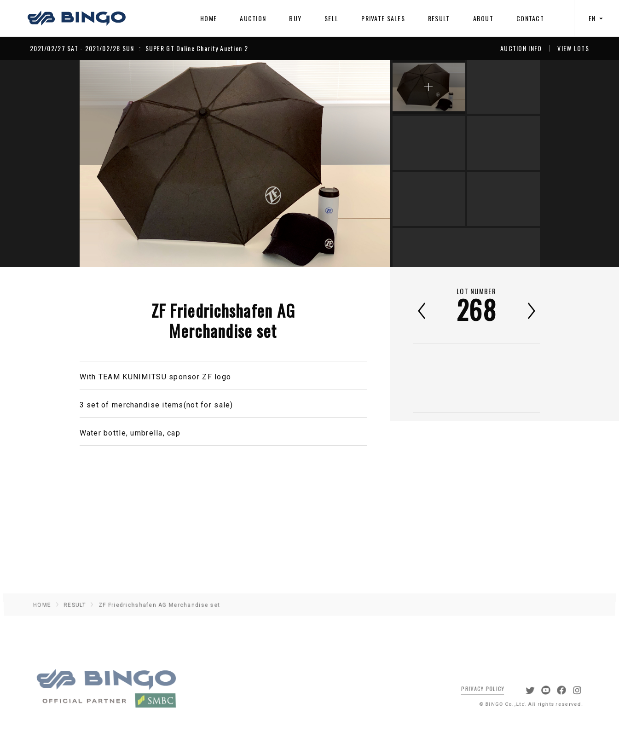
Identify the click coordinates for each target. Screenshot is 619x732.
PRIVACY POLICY (477, 694)
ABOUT (483, 18)
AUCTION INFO (521, 48)
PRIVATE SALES (383, 18)
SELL (331, 18)
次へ (531, 310)
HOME (208, 18)
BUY (295, 18)
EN (597, 18)
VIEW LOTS (573, 48)
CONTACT (530, 18)
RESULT (439, 18)
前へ (421, 310)
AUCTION (253, 18)
